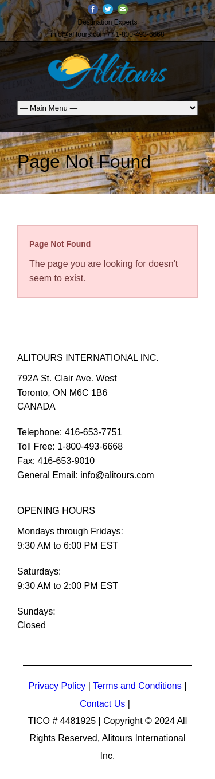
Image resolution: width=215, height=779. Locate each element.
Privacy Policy (57, 686)
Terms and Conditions (137, 686)
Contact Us (102, 704)
